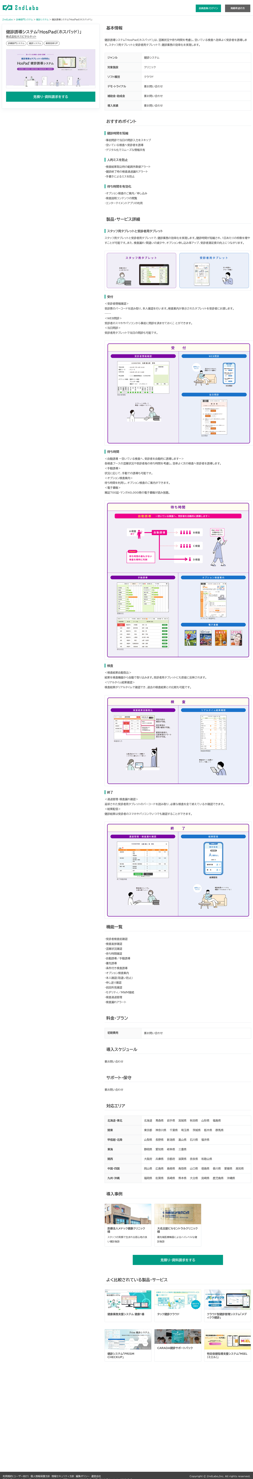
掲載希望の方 (238, 8)
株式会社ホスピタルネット (21, 36)
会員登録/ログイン (208, 8)
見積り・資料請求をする (50, 96)
